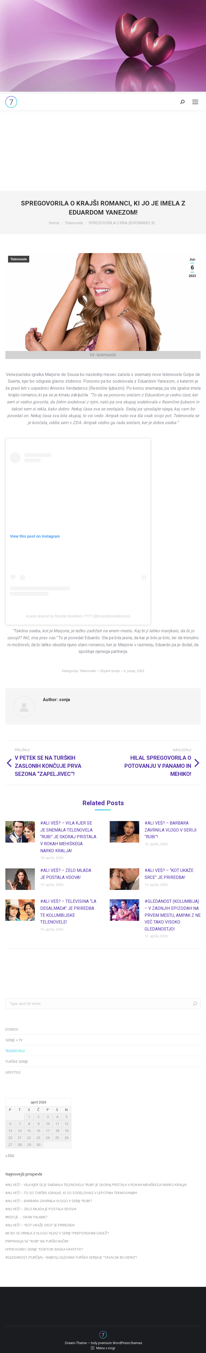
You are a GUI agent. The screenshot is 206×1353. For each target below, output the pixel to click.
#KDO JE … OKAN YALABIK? (26, 1216)
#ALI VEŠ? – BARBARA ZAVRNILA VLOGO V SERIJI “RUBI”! (171, 830)
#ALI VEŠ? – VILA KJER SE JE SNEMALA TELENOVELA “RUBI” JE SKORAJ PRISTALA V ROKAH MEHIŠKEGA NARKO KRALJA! (68, 837)
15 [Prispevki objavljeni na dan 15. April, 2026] (29, 1130)
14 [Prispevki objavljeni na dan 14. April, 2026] (19, 1130)
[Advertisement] (103, 150)
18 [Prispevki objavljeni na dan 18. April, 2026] (57, 1130)
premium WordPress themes (120, 1343)
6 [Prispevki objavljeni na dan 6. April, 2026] (10, 1123)
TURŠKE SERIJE (16, 1061)
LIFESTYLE (13, 1072)
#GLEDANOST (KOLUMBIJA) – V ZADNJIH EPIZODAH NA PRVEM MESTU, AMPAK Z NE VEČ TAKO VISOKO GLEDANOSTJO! (173, 915)
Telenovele (18, 259)
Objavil (110, 671)
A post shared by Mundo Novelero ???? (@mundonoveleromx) (78, 616)
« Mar (9, 1155)
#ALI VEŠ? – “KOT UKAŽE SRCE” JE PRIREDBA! (169, 874)
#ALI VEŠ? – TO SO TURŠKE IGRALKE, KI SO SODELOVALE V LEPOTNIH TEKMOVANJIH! (71, 1192)
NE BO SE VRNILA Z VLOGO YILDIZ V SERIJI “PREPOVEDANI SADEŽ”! (57, 1233)
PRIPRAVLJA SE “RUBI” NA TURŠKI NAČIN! (36, 1241)
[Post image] (20, 832)
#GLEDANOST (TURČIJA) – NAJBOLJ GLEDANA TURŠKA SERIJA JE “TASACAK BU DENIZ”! (71, 1257)
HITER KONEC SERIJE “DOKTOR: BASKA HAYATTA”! (44, 1249)
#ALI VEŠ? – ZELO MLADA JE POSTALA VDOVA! (65, 874)
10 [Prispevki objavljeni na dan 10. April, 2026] (48, 1123)
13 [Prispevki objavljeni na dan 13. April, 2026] (10, 1130)
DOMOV (11, 1029)
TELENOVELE (15, 1050)
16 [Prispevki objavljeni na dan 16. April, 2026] (38, 1130)
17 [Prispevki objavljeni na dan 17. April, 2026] (48, 1130)
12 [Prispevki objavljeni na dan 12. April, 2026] (66, 1123)
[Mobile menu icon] (195, 102)
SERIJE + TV (14, 1040)
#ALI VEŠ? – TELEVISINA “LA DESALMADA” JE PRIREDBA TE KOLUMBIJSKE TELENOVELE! (68, 912)
